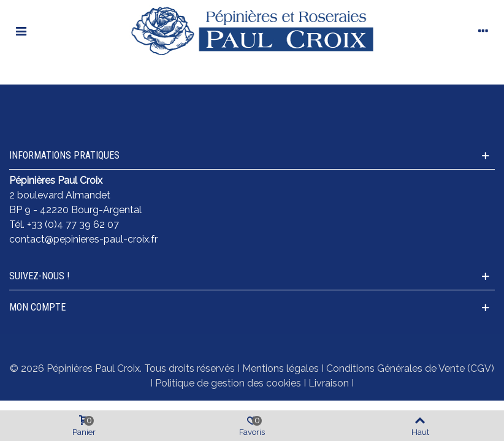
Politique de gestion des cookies (228, 383)
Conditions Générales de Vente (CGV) (410, 368)
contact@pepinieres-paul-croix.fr (83, 239)
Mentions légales (280, 368)
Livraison (328, 383)
